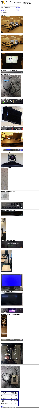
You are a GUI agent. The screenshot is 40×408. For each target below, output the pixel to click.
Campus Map (17, 10)
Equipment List (17, 9)
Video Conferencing (2, 10)
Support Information (18, 7)
